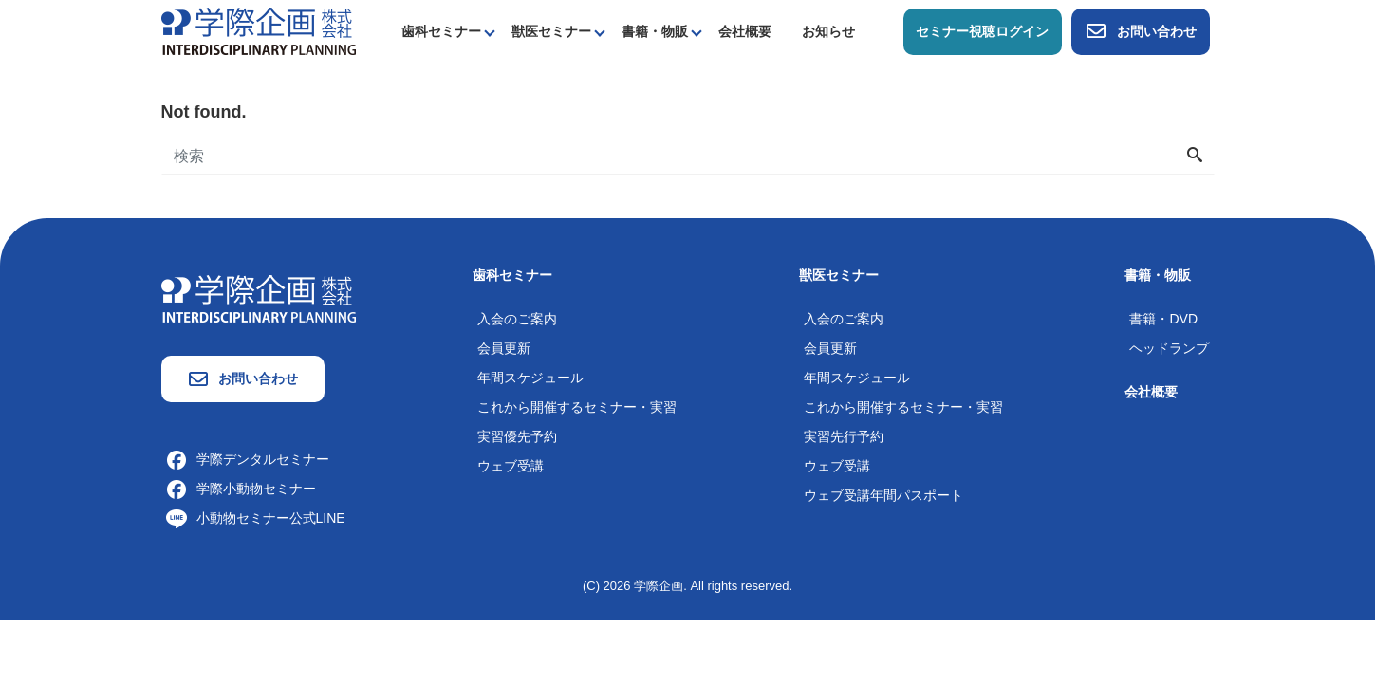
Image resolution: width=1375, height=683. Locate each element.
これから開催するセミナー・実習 (577, 407)
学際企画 (658, 586)
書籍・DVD (1163, 318)
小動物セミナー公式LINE (255, 518)
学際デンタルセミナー (247, 459)
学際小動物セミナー (241, 488)
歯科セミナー (441, 31)
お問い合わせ (1141, 31)
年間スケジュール (530, 377)
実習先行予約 (843, 436)
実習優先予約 (517, 436)
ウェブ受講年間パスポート (883, 495)
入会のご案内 (517, 318)
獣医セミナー (551, 31)
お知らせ (828, 31)
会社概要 (744, 31)
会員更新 (503, 348)
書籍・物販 (655, 31)
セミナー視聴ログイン (982, 31)
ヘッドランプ (1169, 348)
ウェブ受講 (510, 465)
